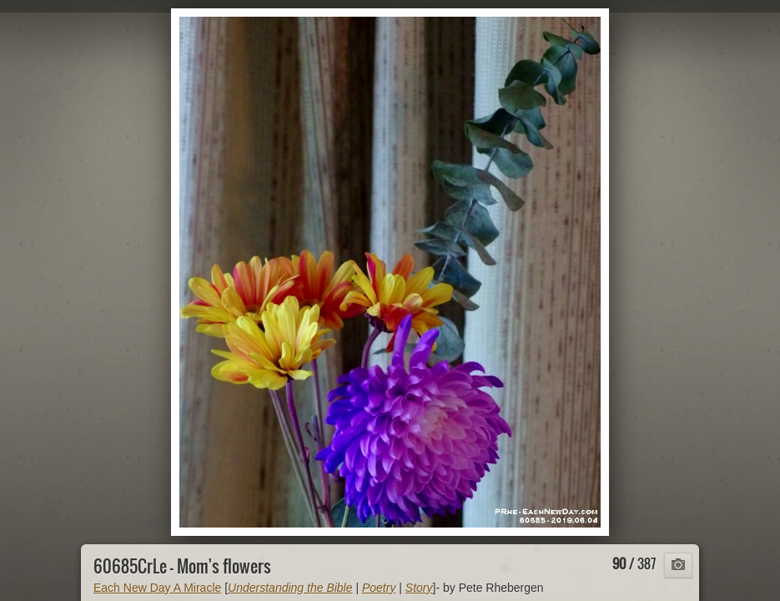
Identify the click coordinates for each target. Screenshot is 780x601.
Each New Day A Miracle (157, 587)
